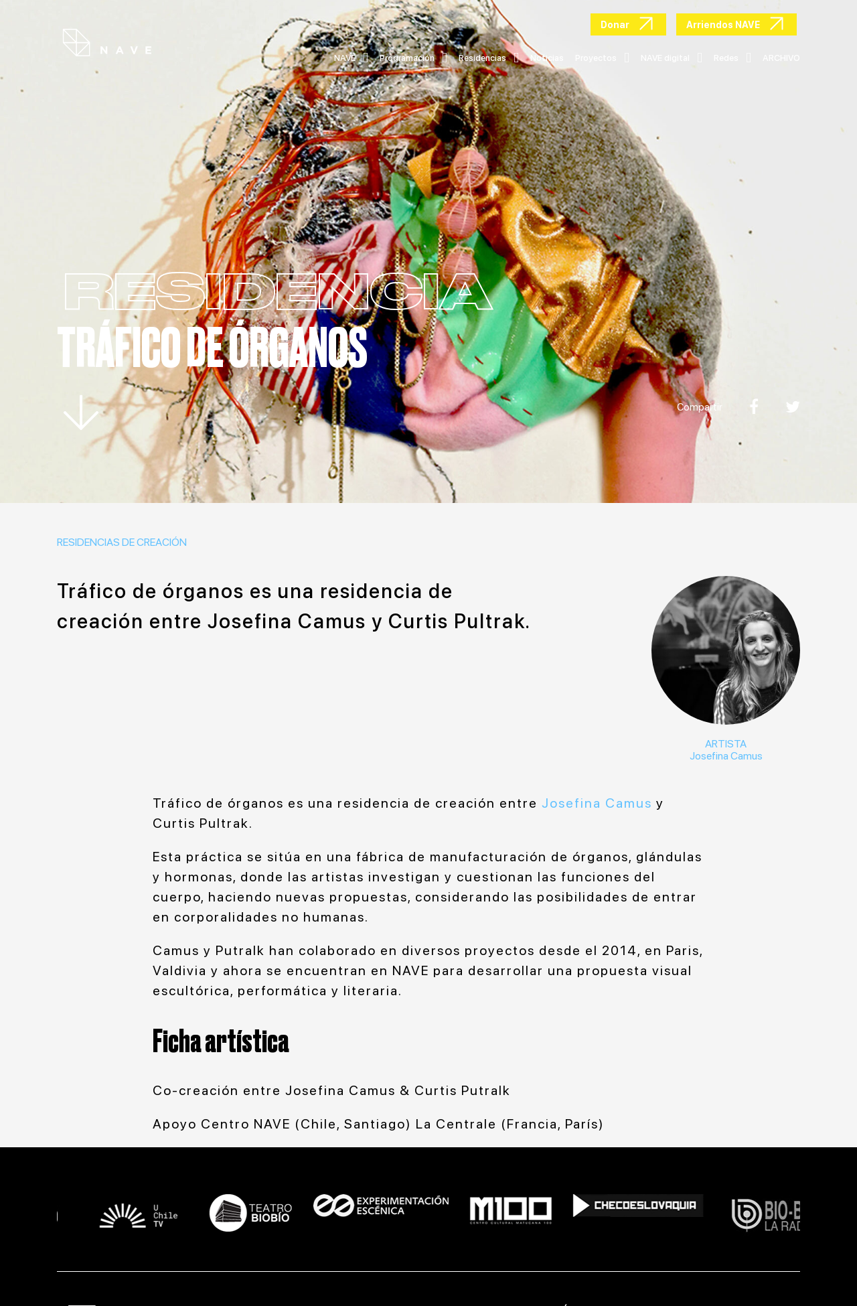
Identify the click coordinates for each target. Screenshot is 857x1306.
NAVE (351, 58)
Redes (732, 58)
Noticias (547, 58)
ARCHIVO (781, 58)
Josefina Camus (726, 755)
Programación (413, 58)
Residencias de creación (122, 542)
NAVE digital (671, 58)
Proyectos (602, 58)
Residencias (489, 58)
